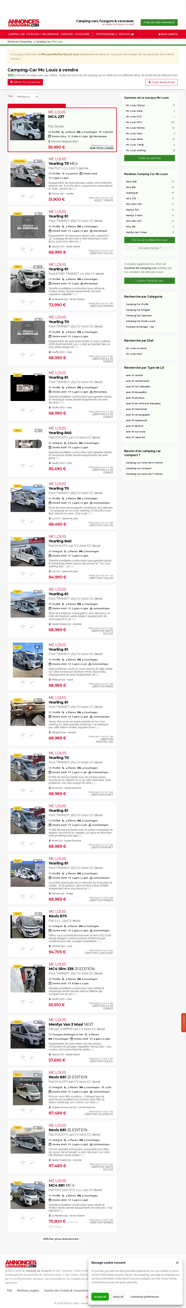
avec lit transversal (136, 409)
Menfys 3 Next (134, 215)
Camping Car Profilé (137, 304)
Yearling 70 (59, 319)
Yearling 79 (63, 161)
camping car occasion (39, 1270)
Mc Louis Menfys (135, 127)
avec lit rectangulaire (138, 414)
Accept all (100, 1296)
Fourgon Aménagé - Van (140, 326)
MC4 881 (61, 1183)
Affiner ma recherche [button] (25, 82)
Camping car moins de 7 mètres (144, 473)
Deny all (118, 1296)
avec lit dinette (134, 425)
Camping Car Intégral (138, 309)
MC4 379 (131, 198)
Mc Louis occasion (136, 348)
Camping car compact (139, 468)
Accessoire (82, 34)
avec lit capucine (135, 437)
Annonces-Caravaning (19, 41)
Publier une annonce (159, 22)
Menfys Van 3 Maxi (71, 1022)
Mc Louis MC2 (134, 116)
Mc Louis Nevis (134, 139)
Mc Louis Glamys (135, 105)
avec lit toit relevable (138, 386)
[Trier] (27, 96)
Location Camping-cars (149, 280)
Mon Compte (168, 34)
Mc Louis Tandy (135, 144)
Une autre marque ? (149, 248)
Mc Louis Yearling (136, 150)
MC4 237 (56, 114)
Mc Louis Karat (134, 110)
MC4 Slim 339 (71, 966)
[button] (177, 1262)
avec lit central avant (137, 380)
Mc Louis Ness (134, 133)
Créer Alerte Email (161, 82)
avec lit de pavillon (136, 392)
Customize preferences (145, 1296)
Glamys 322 (132, 209)
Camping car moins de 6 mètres (144, 462)
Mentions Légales (28, 1290)
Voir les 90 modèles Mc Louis (149, 240)
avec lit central (134, 375)
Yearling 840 (60, 430)
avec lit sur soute (135, 431)
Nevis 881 (68, 1074)
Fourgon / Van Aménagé (42, 34)
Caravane (66, 34)
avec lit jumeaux (135, 397)
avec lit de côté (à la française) (143, 403)
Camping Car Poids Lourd (140, 321)
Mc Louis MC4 (134, 122)
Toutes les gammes (149, 158)
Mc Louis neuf (134, 353)
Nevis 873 (58, 913)
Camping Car (42, 41)
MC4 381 (130, 226)
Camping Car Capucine (139, 315)
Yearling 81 (58, 213)
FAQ (9, 1290)
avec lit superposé (136, 420)
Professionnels (106, 34)
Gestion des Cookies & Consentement (68, 1290)
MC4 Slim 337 (133, 220)
